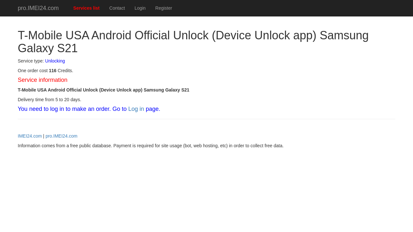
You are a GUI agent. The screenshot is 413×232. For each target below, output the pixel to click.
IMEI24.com (30, 136)
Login (140, 8)
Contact (117, 8)
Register (163, 8)
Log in (136, 109)
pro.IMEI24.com (38, 8)
